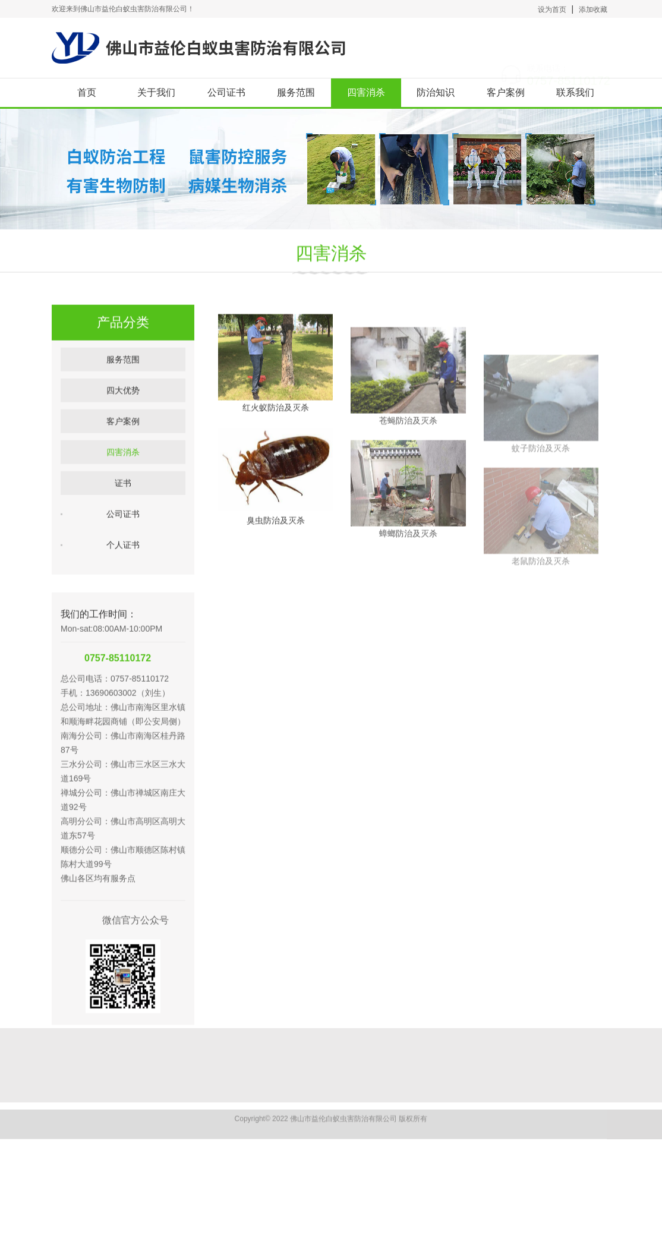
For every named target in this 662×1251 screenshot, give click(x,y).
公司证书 (226, 92)
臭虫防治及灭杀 (276, 539)
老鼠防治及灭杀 (541, 606)
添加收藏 (593, 9)
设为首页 (552, 9)
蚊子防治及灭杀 (541, 493)
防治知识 (436, 92)
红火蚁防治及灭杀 (275, 426)
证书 (123, 508)
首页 (86, 92)
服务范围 (296, 92)
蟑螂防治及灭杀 (408, 564)
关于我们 (156, 92)
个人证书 (123, 570)
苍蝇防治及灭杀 (408, 451)
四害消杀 (366, 92)
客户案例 (506, 92)
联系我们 (575, 92)
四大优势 (123, 416)
